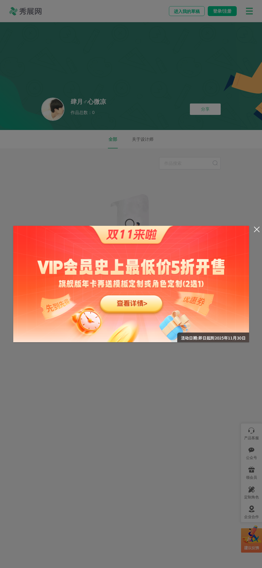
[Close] (256, 229)
